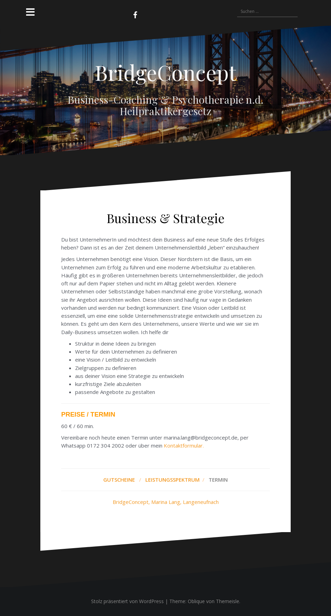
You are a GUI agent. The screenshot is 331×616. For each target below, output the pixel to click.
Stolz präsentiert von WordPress (127, 601)
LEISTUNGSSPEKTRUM (173, 479)
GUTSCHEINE (119, 479)
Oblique (196, 601)
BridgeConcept (165, 72)
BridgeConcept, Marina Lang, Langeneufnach (166, 501)
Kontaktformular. (184, 445)
